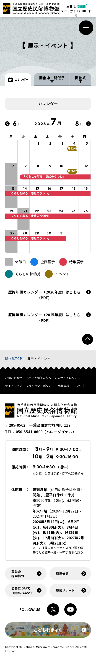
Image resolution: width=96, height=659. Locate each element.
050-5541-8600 (29, 431)
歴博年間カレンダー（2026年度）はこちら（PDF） (44, 295)
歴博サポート (65, 590)
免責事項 (63, 385)
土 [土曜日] (72, 137)
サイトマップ (13, 385)
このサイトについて (67, 377)
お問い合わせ (13, 377)
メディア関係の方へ (38, 377)
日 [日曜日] (85, 137)
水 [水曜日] (36, 137)
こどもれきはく (60, 630)
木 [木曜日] (48, 137)
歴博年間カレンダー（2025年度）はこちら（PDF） (44, 318)
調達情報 (62, 573)
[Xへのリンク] (53, 609)
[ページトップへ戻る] (87, 339)
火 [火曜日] (23, 137)
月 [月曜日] (11, 137)
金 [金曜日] (60, 137)
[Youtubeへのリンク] (70, 609)
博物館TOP (13, 358)
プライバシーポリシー (40, 385)
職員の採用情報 (17, 573)
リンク (77, 385)
